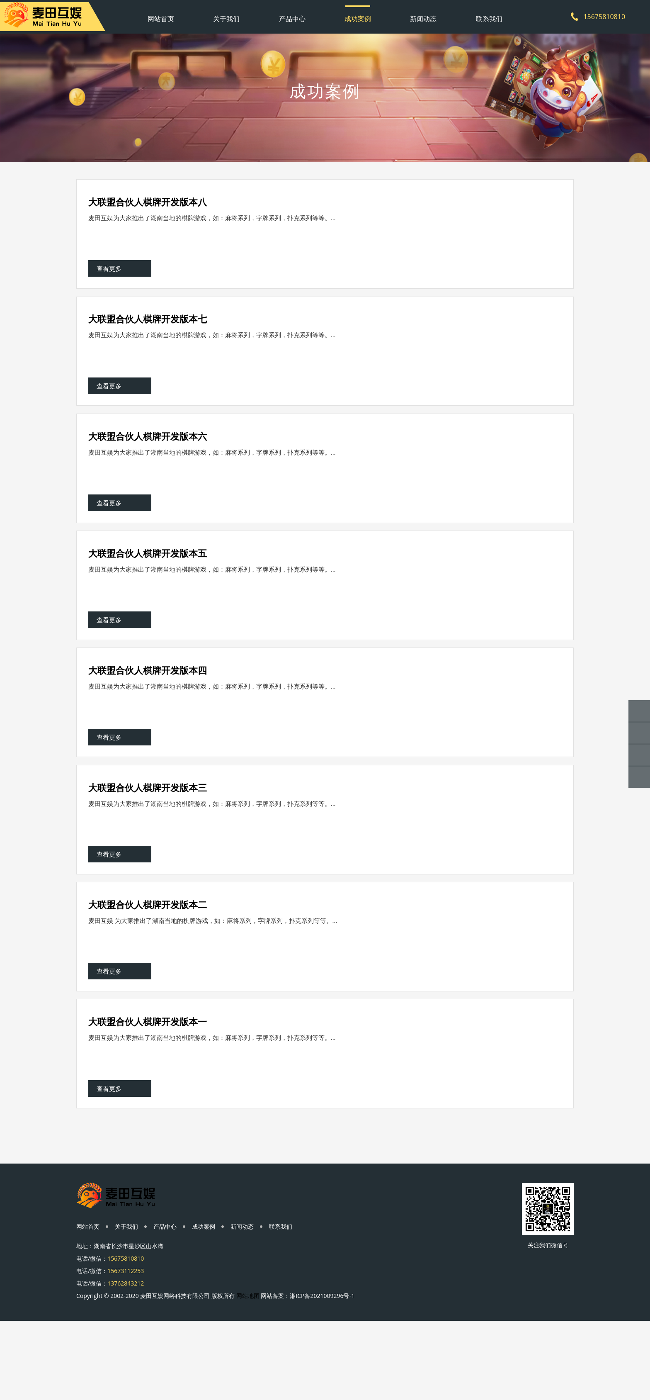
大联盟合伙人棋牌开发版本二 (148, 960)
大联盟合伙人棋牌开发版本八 (148, 203)
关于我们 (226, 14)
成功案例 (357, 14)
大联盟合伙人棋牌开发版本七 (148, 329)
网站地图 (248, 1373)
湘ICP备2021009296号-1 (322, 1373)
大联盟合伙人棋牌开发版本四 (148, 707)
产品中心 (292, 14)
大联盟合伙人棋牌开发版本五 (148, 581)
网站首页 (161, 14)
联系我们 (489, 14)
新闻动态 (423, 14)
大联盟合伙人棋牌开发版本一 (148, 1086)
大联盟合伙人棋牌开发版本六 (148, 455)
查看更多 (109, 277)
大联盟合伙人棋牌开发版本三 (148, 834)
